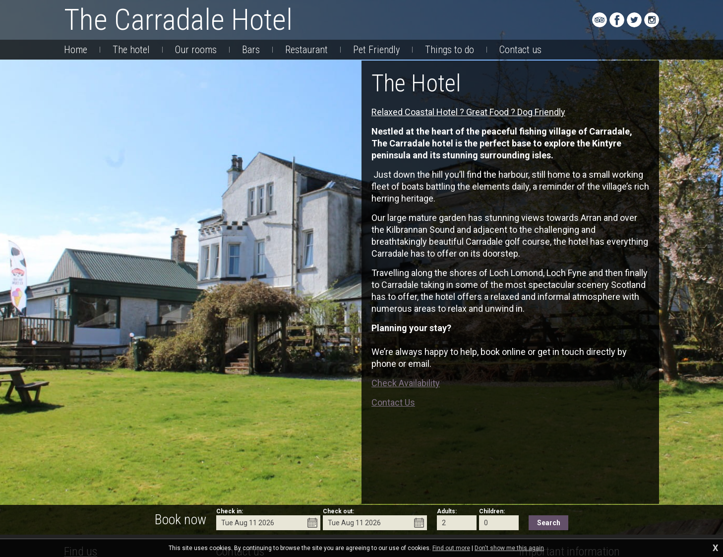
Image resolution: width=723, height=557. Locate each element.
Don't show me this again (509, 548)
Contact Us (393, 402)
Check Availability (405, 383)
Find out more (451, 548)
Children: (492, 511)
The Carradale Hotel (178, 19)
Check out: (338, 511)
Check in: (229, 511)
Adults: (447, 511)
